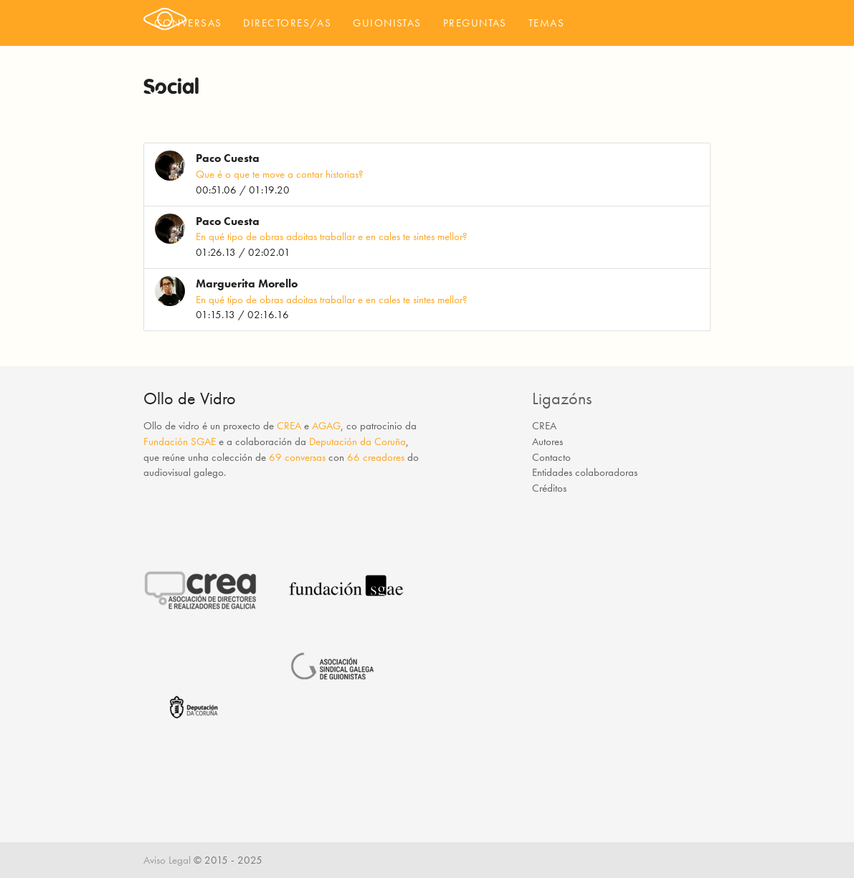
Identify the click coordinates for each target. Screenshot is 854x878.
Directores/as (287, 22)
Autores (547, 441)
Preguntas (475, 22)
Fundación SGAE (179, 441)
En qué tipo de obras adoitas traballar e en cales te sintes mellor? (332, 236)
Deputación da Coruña (357, 441)
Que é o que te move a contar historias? (280, 174)
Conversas (188, 22)
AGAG (326, 425)
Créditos (549, 488)
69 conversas (297, 457)
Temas (546, 22)
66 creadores (375, 457)
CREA (289, 425)
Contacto (551, 457)
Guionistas (387, 22)
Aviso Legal (167, 860)
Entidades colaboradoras (584, 472)
